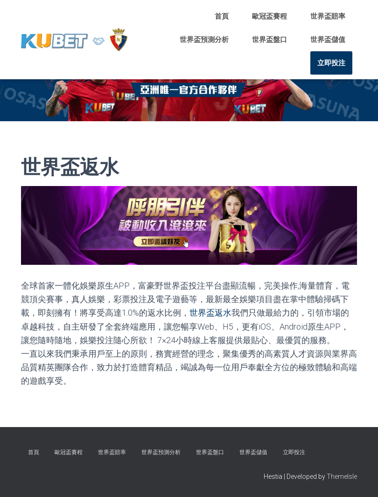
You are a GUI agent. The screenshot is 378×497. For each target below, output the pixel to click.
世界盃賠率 (327, 16)
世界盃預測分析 (204, 39)
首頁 (222, 16)
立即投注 (331, 63)
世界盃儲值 (327, 39)
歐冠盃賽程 (269, 16)
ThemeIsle (342, 476)
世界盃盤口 (269, 39)
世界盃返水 (210, 313)
